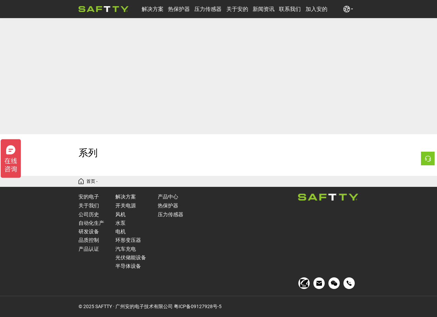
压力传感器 (208, 9)
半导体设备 (128, 266)
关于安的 (237, 9)
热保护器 (179, 9)
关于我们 (89, 206)
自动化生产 (91, 223)
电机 (120, 232)
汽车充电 (125, 249)
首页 (90, 181)
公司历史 (89, 214)
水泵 (120, 223)
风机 (120, 214)
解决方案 (153, 9)
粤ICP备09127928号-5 (198, 306)
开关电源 (125, 206)
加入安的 (316, 9)
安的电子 (89, 196)
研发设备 (89, 232)
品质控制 (89, 240)
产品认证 (89, 249)
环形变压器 (128, 240)
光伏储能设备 (130, 257)
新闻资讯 (263, 9)
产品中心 (168, 196)
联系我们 (290, 9)
